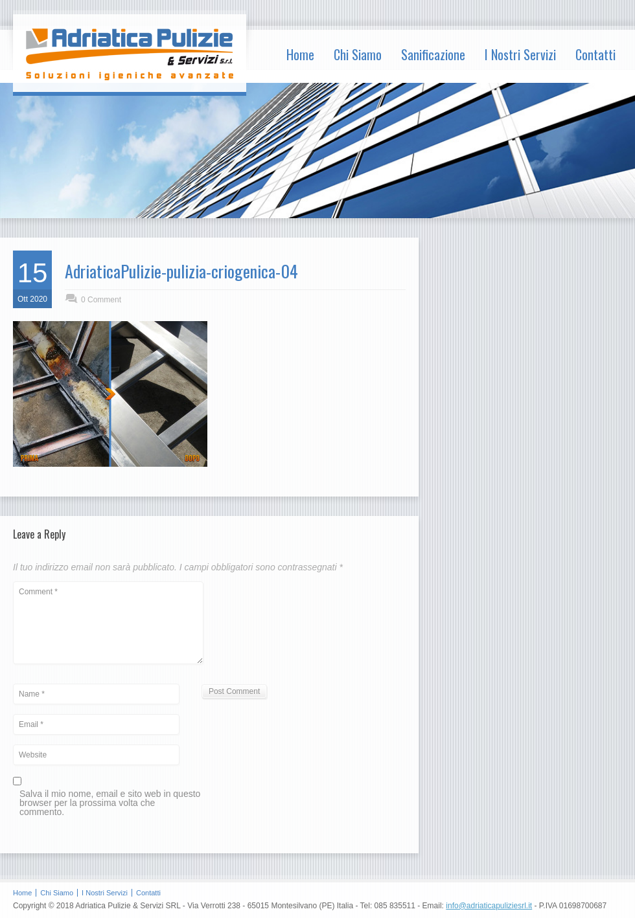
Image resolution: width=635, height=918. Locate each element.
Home (300, 54)
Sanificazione (433, 54)
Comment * (108, 622)
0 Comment (101, 299)
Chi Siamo (358, 54)
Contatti (595, 54)
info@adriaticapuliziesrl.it (489, 905)
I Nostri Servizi (520, 54)
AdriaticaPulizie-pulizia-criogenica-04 (181, 271)
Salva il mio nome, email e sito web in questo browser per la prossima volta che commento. (109, 803)
